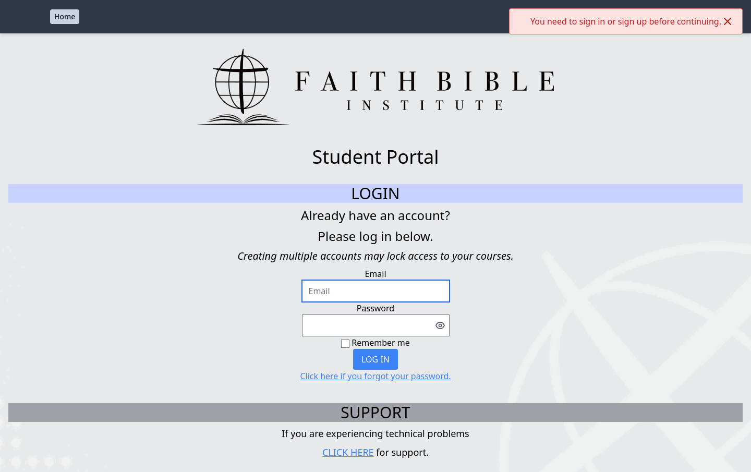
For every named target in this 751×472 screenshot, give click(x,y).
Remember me (381, 342)
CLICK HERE (348, 452)
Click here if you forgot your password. (375, 376)
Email (375, 274)
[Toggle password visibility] (440, 325)
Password (375, 308)
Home (64, 16)
